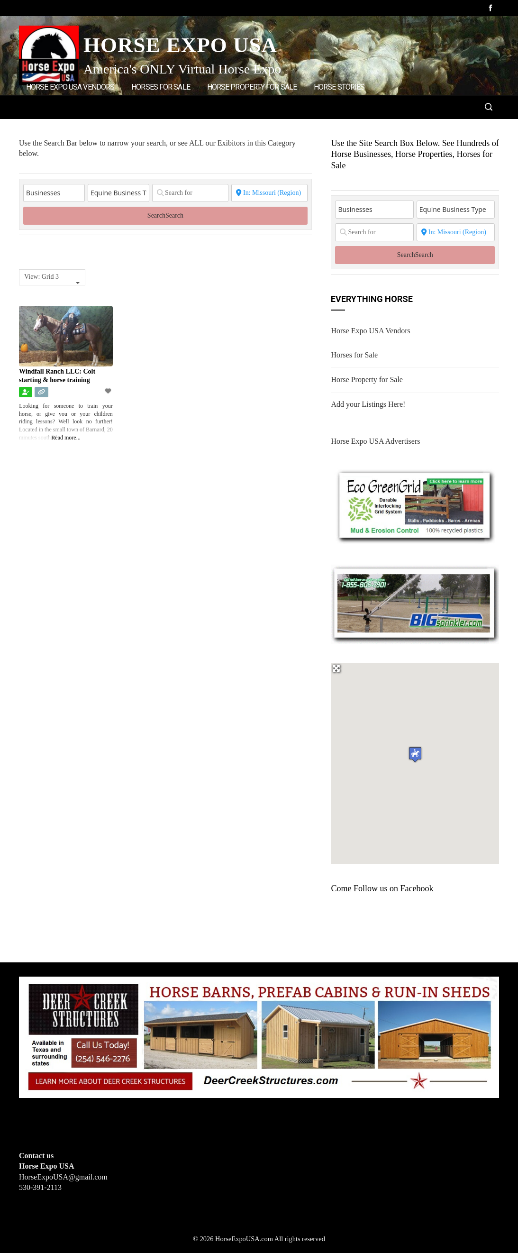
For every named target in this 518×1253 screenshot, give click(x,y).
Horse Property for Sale (252, 86)
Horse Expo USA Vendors (70, 86)
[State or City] (269, 193)
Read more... (65, 437)
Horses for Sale (160, 86)
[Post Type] (54, 193)
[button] (415, 754)
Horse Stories (339, 86)
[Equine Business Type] (118, 193)
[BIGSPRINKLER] (415, 603)
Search (165, 215)
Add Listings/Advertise (75, 126)
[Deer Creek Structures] (259, 1036)
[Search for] (190, 193)
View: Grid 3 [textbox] (41, 276)
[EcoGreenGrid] (415, 505)
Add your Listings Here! (368, 404)
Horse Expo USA (180, 45)
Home (146, 126)
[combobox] (52, 277)
